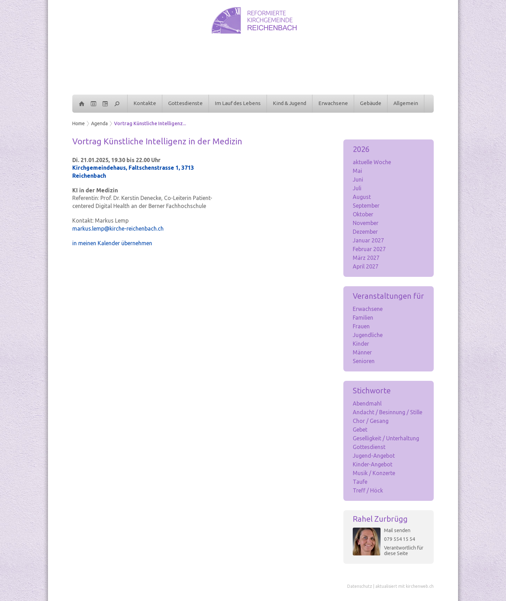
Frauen (361, 326)
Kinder (361, 343)
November (365, 223)
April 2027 (365, 266)
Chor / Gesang (371, 421)
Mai (357, 171)
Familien (363, 317)
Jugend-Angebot (374, 455)
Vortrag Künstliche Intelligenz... (150, 123)
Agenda (99, 123)
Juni (358, 179)
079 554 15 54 (399, 539)
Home (78, 123)
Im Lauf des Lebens (238, 103)
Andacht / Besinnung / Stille (387, 412)
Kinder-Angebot (372, 464)
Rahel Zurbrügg (380, 518)
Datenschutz (359, 586)
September (366, 205)
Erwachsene (333, 103)
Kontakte (144, 103)
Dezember (365, 231)
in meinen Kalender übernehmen (112, 243)
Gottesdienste (185, 103)
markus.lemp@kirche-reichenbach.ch (118, 228)
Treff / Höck (368, 490)
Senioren (364, 361)
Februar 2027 (369, 249)
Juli (357, 188)
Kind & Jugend (289, 103)
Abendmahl (367, 403)
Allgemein (405, 103)
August (362, 197)
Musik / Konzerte (374, 473)
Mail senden (397, 530)
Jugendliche (368, 335)
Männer (362, 352)
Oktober (363, 214)
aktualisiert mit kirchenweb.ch (404, 586)
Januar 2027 (368, 240)
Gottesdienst (369, 447)
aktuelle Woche (372, 162)
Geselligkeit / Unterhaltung (386, 438)
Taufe (360, 481)
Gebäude (370, 103)
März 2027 (366, 258)
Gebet (360, 429)
